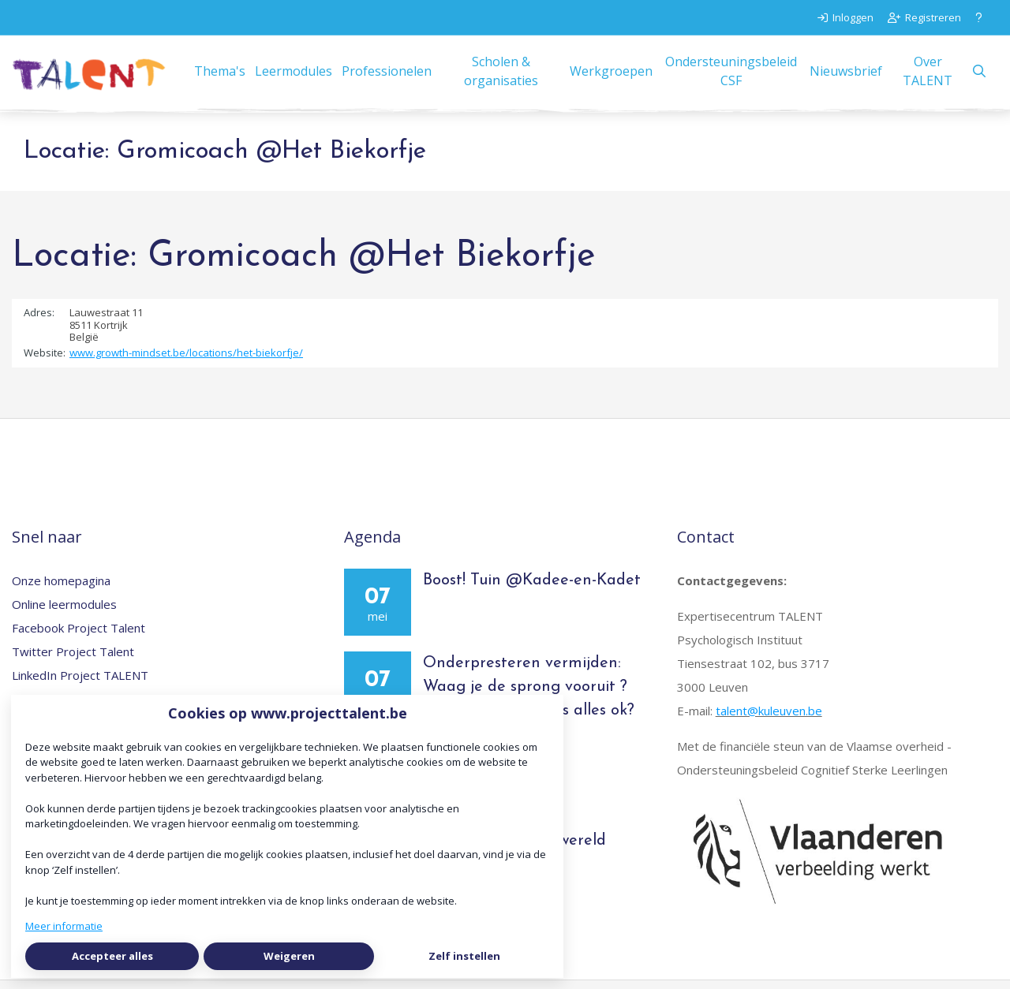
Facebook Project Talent (78, 636)
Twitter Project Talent (73, 659)
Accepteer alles (112, 956)
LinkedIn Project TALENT (80, 683)
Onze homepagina (61, 588)
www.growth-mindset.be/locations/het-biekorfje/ (186, 361)
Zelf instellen (464, 956)
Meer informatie (64, 926)
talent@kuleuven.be (769, 718)
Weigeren (289, 956)
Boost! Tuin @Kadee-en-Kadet (532, 588)
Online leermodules (64, 612)
